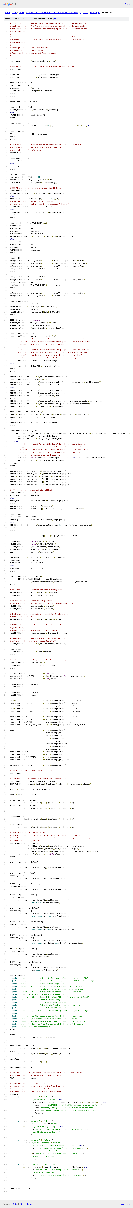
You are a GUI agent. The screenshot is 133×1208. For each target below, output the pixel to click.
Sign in (127, 4)
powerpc (95, 12)
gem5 (7, 12)
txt (122, 1204)
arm (14, 12)
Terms (29, 1204)
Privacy (22, 1204)
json (128, 1204)
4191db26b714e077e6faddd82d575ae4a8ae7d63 (52, 12)
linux (21, 12)
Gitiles (15, 1204)
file (56, 19)
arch (85, 12)
